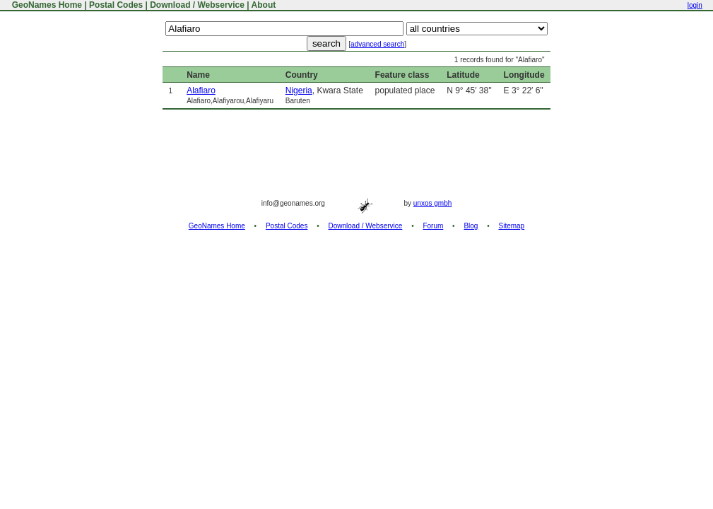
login (695, 5)
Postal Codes (116, 5)
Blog (471, 226)
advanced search (377, 44)
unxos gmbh (432, 203)
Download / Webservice (197, 5)
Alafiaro (201, 90)
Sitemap (512, 226)
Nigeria (298, 90)
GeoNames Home (45, 5)
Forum (433, 226)
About (264, 5)
